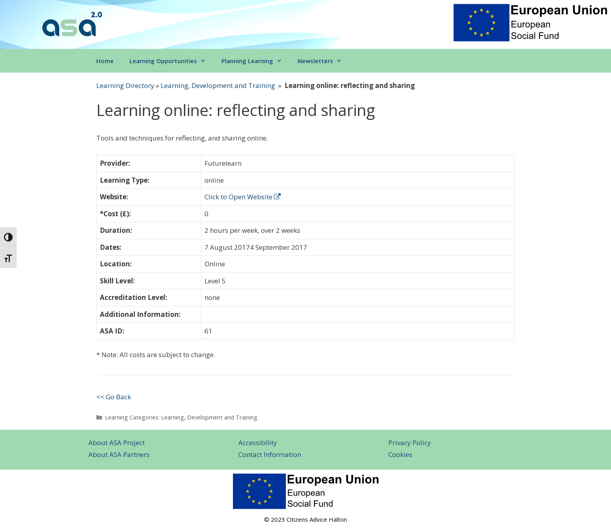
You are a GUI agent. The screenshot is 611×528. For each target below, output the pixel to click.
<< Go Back (113, 396)
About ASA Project (116, 442)
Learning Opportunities (171, 61)
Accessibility (257, 442)
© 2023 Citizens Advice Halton (305, 519)
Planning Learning (255, 61)
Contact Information (269, 454)
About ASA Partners (119, 454)
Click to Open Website (242, 196)
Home (105, 61)
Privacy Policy (409, 442)
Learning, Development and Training (218, 85)
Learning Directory (125, 85)
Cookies (400, 454)
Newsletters (324, 61)
